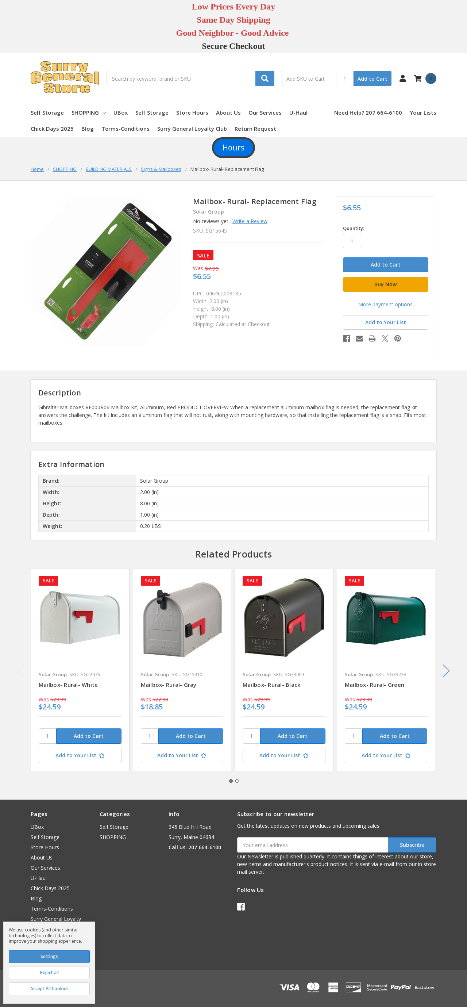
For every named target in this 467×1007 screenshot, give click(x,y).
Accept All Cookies (49, 988)
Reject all (49, 972)
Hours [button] (233, 147)
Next (446, 671)
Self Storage (47, 112)
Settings (49, 956)
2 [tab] (237, 781)
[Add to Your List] (80, 755)
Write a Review (249, 221)
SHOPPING (89, 112)
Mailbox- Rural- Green (374, 684)
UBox (120, 112)
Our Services (265, 112)
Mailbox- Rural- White (68, 684)
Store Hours (192, 112)
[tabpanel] (80, 669)
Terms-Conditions (125, 128)
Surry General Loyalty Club (192, 128)
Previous (20, 671)
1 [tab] (231, 781)
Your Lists (423, 112)
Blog (87, 128)
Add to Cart (372, 78)
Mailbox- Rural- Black (271, 684)
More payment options (385, 304)
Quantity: (353, 228)
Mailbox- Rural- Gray (169, 684)
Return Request (255, 128)
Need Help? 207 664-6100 (368, 112)
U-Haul (298, 112)
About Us (228, 112)
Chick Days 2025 (52, 128)
